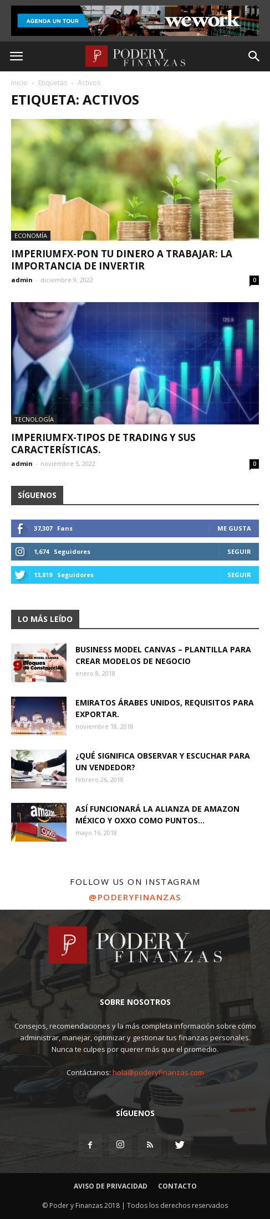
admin (22, 280)
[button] (254, 56)
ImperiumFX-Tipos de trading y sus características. (103, 443)
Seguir (239, 551)
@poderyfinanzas (135, 896)
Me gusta (234, 528)
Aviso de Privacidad (110, 1186)
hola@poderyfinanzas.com (158, 1072)
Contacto (177, 1186)
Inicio (19, 82)
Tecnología (34, 419)
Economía (30, 235)
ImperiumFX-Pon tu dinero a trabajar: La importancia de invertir (121, 259)
